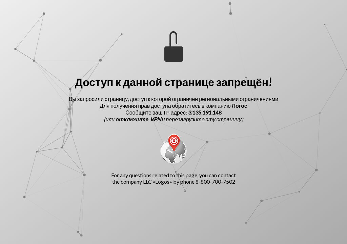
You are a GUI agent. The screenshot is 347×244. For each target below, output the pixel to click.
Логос (239, 105)
